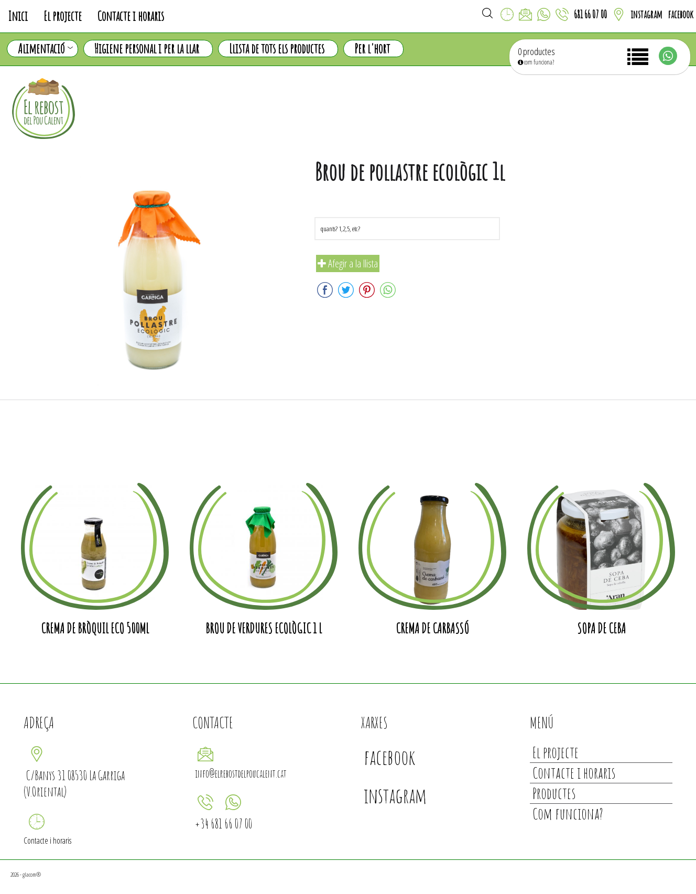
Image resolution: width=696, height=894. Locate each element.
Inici (18, 16)
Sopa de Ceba (601, 628)
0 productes (536, 51)
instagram (646, 14)
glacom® (32, 874)
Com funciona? (567, 813)
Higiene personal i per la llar (146, 48)
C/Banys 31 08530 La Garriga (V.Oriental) (74, 783)
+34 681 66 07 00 (223, 823)
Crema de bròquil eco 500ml (95, 628)
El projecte (63, 16)
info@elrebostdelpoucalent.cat (241, 773)
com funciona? (536, 62)
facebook (680, 14)
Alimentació (45, 48)
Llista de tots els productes (276, 48)
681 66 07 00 (590, 14)
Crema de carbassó (432, 628)
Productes (553, 793)
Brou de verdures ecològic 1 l (263, 628)
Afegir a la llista (348, 263)
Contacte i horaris (130, 16)
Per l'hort (372, 48)
